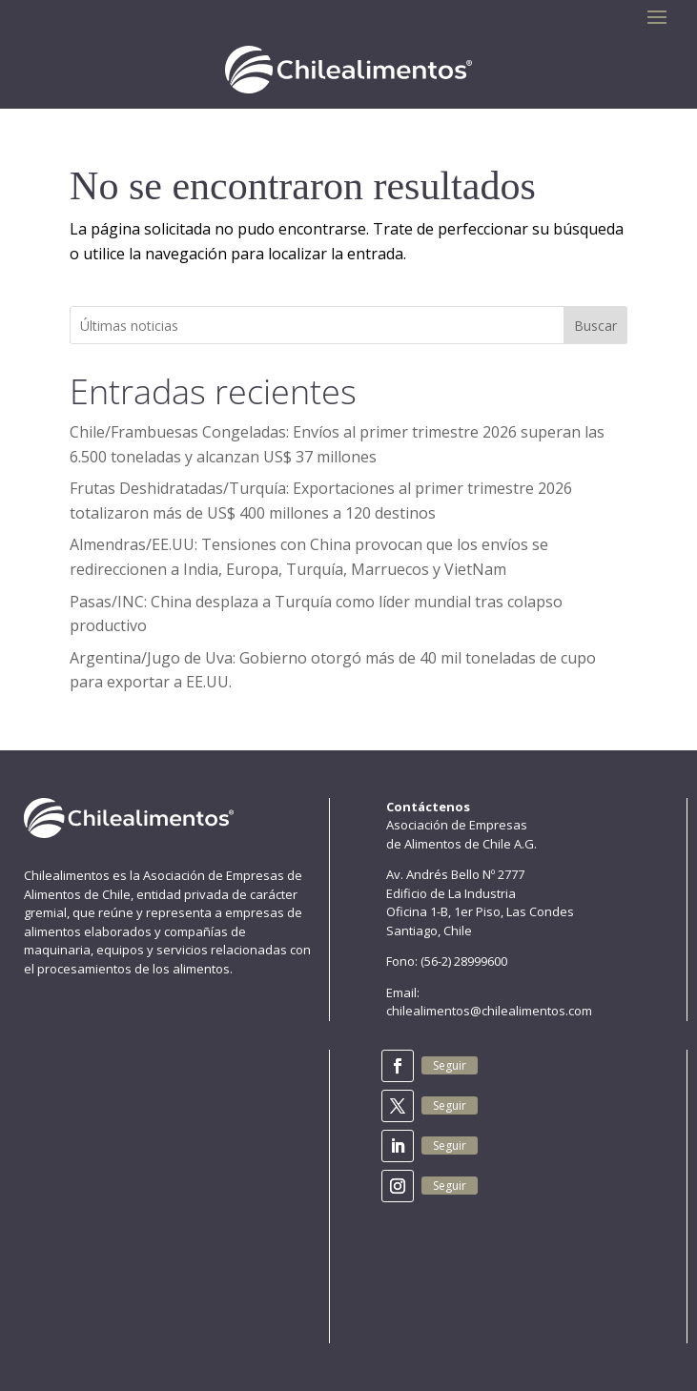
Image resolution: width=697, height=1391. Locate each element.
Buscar (595, 326)
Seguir (449, 1065)
